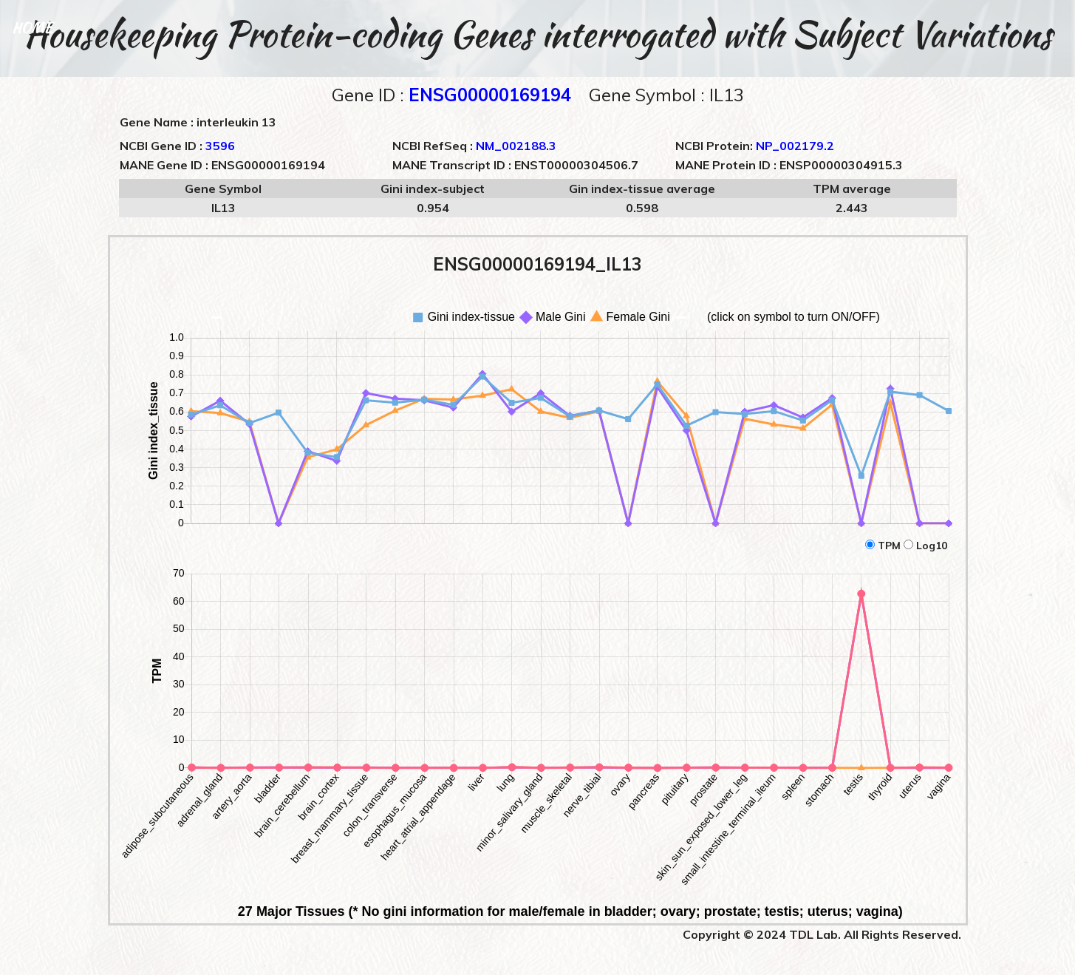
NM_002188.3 (516, 145)
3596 (220, 145)
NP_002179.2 (795, 145)
